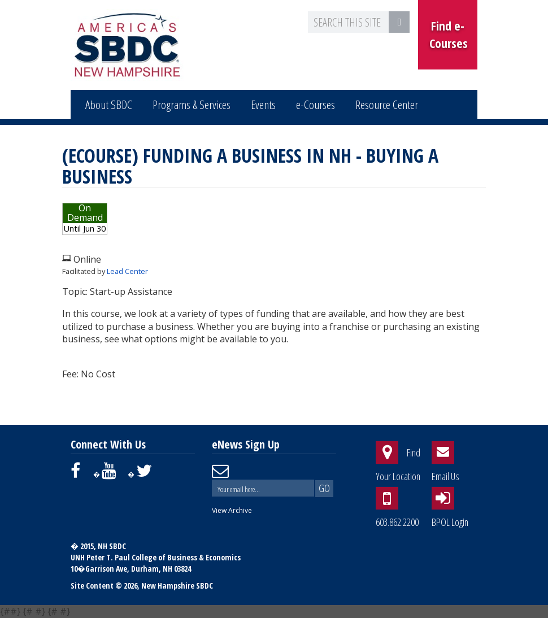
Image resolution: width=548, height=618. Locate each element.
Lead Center (127, 271)
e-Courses (315, 104)
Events (263, 104)
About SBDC (108, 104)
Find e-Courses (448, 34)
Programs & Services (191, 104)
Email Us (445, 476)
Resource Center (386, 104)
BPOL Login (450, 522)
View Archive (232, 510)
